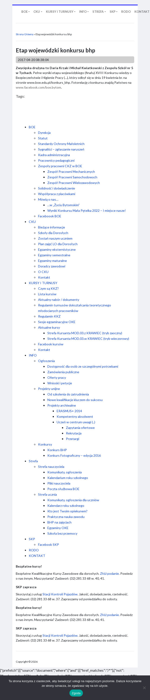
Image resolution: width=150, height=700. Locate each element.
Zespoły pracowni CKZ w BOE (60, 166)
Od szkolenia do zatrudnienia (68, 394)
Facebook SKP (48, 544)
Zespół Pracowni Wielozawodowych (73, 183)
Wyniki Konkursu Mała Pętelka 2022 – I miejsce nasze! (86, 210)
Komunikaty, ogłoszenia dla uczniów (73, 500)
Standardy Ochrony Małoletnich (61, 144)
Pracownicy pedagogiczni (56, 160)
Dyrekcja (44, 133)
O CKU (43, 272)
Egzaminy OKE (57, 528)
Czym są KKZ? (48, 288)
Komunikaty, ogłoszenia (64, 472)
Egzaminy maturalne (52, 261)
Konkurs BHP (57, 450)
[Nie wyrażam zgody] (144, 687)
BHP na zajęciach (59, 522)
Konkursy (45, 444)
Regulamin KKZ (49, 316)
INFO (33, 355)
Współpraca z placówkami (56, 194)
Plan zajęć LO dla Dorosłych (58, 244)
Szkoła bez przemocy (62, 533)
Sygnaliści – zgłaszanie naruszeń (61, 149)
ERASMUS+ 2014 (69, 411)
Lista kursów (47, 294)
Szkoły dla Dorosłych (53, 233)
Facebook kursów (50, 344)
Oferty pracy (56, 377)
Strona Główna (24, 34)
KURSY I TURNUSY (43, 283)
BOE (32, 127)
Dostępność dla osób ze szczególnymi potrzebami (82, 366)
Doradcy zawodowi (51, 266)
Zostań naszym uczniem (55, 238)
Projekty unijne (49, 389)
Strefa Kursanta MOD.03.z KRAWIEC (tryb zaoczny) (84, 333)
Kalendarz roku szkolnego (65, 505)
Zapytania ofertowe (80, 428)
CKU (32, 222)
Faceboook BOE (49, 216)
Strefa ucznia (47, 494)
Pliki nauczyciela (58, 483)
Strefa (33, 461)
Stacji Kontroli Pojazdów (60, 594)
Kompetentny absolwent (75, 416)
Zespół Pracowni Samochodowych (72, 177)
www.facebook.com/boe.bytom (38, 87)
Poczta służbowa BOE (63, 489)
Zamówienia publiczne (63, 372)
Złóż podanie (109, 573)
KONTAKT (37, 556)
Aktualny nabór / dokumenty (58, 300)
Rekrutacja (74, 433)
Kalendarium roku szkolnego (67, 478)
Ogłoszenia (46, 361)
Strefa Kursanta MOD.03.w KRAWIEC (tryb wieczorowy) (88, 338)
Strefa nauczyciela (51, 467)
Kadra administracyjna (54, 155)
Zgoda (76, 693)
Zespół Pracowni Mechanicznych (71, 171)
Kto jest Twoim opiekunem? (67, 511)
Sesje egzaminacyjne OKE (56, 322)
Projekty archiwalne (61, 405)
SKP (32, 539)
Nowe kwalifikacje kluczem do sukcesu (75, 400)
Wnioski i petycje (59, 383)
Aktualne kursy (49, 327)
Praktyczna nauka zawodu (66, 517)
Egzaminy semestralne (54, 255)
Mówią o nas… (48, 199)
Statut (43, 138)
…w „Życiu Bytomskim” (63, 205)
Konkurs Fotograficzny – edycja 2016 (74, 455)
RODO (34, 550)
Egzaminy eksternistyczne (57, 249)
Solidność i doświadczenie (56, 188)
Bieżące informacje (51, 227)
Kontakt (44, 277)
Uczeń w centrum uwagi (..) (76, 422)
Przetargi (72, 439)
